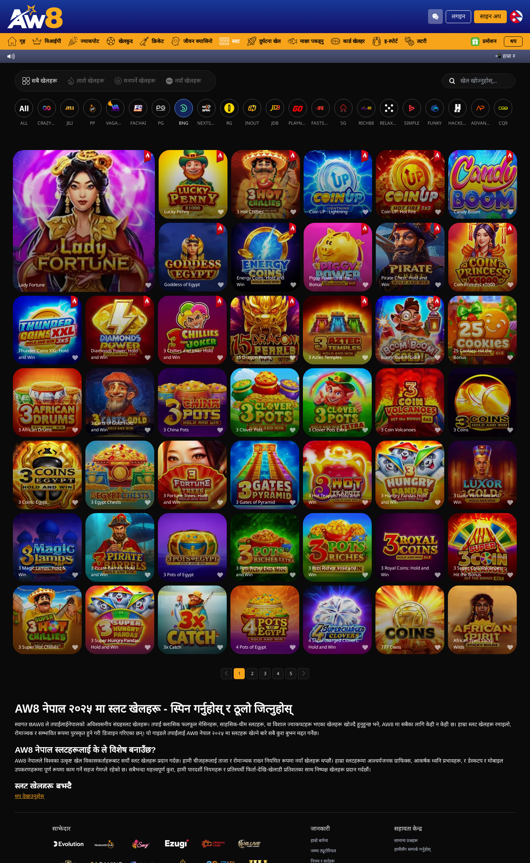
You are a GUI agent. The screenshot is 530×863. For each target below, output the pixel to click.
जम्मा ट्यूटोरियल (323, 816)
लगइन (458, 16)
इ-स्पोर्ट (385, 41)
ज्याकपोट (83, 41)
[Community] (435, 16)
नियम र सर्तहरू (323, 827)
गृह (16, 41)
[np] (516, 16)
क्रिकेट (152, 41)
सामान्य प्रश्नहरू (406, 806)
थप (513, 41)
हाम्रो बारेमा (319, 806)
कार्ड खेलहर (348, 41)
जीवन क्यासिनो (191, 41)
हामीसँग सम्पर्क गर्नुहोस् (412, 815)
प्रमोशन (484, 41)
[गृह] (35, 16)
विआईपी (46, 41)
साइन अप (490, 16)
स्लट (230, 41)
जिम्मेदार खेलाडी (323, 844)
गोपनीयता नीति (323, 835)
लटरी (416, 41)
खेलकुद (119, 41)
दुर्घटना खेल (263, 41)
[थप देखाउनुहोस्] (29, 762)
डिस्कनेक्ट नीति (323, 853)
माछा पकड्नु (306, 41)
